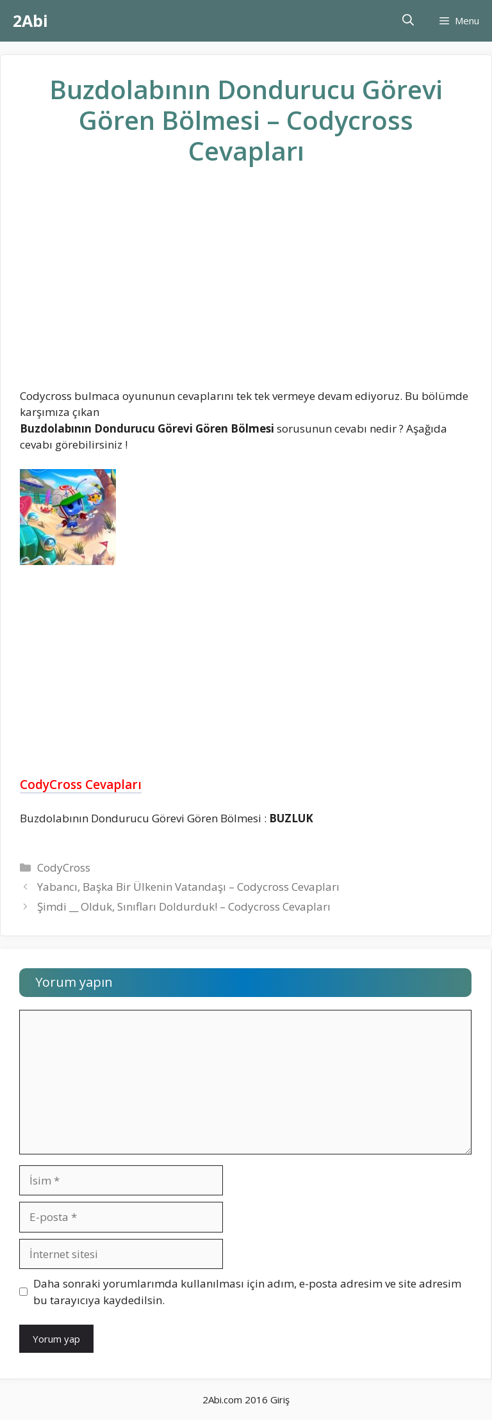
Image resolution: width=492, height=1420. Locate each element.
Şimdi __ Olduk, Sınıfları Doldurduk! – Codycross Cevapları (184, 906)
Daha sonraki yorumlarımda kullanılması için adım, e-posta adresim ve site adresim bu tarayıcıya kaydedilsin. (247, 1291)
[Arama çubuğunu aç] (408, 21)
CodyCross (63, 867)
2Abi (30, 20)
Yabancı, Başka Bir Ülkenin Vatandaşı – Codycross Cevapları (188, 886)
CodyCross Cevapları (81, 784)
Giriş (280, 1399)
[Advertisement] (246, 287)
